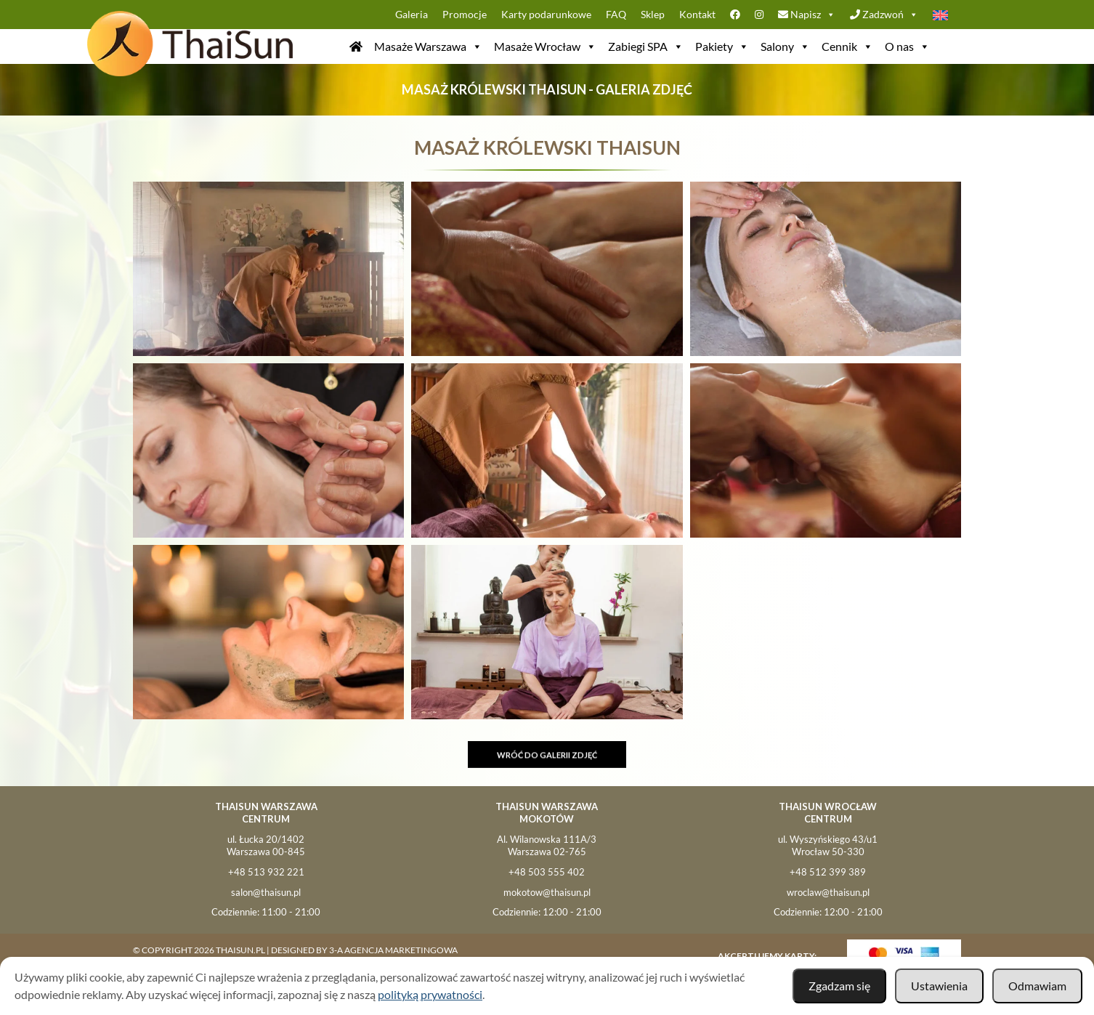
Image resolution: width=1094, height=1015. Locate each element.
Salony (785, 46)
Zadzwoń (884, 14)
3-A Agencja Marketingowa (393, 950)
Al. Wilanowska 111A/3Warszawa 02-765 (546, 845)
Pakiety (722, 46)
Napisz (806, 14)
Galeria (411, 14)
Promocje (464, 14)
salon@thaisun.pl (266, 892)
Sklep (653, 14)
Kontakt (697, 14)
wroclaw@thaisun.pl (828, 892)
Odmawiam (1037, 985)
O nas (907, 46)
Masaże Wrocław (545, 46)
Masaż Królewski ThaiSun (547, 147)
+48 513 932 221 (266, 872)
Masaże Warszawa (428, 46)
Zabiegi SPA (646, 46)
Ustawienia (939, 985)
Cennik (847, 46)
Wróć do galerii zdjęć (547, 760)
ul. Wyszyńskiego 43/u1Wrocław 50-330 (828, 845)
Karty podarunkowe (546, 14)
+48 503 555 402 (546, 872)
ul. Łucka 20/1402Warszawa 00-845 (266, 845)
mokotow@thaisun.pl (547, 892)
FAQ (616, 14)
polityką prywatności (430, 994)
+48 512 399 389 (828, 872)
